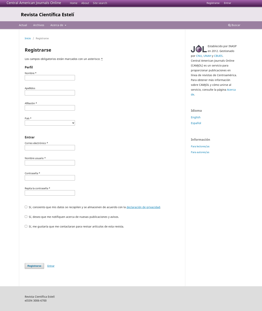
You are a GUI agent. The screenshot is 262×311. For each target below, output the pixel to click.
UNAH (207, 56)
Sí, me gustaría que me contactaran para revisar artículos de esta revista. (74, 226)
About (85, 3)
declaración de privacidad (143, 207)
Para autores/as (200, 152)
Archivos (38, 25)
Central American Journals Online (34, 2)
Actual (23, 25)
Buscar (234, 25)
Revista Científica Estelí (47, 14)
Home (73, 3)
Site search (100, 3)
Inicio (28, 38)
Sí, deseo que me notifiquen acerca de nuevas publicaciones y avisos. (72, 217)
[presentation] (54, 245)
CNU (199, 56)
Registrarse (213, 3)
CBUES (218, 56)
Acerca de (57, 25)
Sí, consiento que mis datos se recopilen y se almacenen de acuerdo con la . (93, 207)
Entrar (227, 3)
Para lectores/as (200, 146)
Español (196, 123)
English (196, 117)
